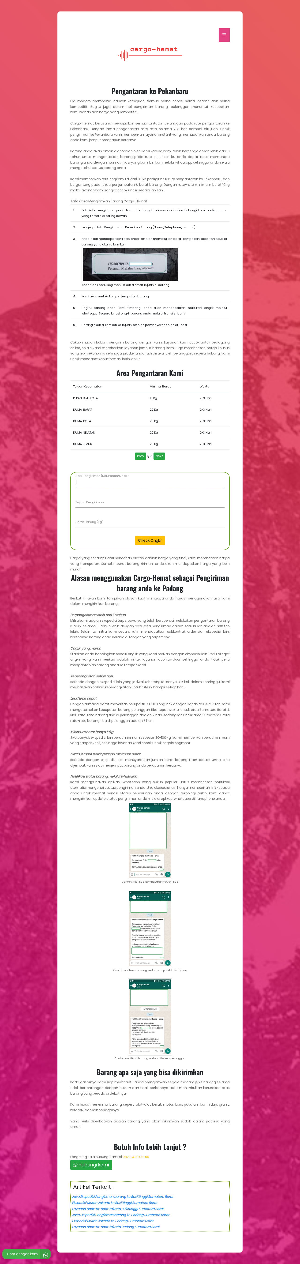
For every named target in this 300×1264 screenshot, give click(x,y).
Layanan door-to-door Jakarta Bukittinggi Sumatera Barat (118, 1208)
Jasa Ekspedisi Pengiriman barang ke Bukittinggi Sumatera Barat (122, 1196)
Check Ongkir (150, 540)
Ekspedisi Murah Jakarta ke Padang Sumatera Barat (112, 1221)
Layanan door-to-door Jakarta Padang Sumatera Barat (116, 1226)
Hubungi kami (91, 1165)
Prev (140, 456)
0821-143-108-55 (136, 1156)
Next (159, 456)
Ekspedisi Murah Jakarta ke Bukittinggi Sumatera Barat (114, 1202)
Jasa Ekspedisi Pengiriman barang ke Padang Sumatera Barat (120, 1215)
